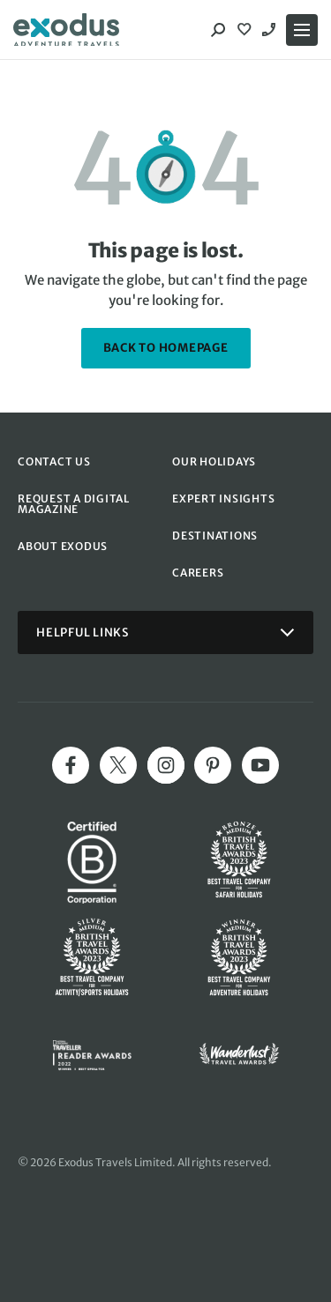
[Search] (218, 30)
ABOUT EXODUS (63, 546)
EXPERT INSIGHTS (223, 498)
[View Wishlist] (246, 30)
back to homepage (166, 347)
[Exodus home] (66, 30)
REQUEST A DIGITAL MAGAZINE (74, 504)
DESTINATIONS (215, 535)
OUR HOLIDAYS (214, 461)
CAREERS (197, 572)
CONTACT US (54, 461)
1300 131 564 (271, 30)
